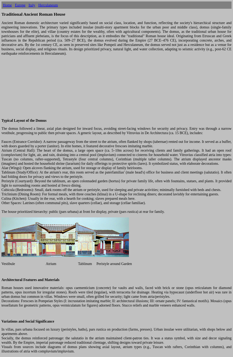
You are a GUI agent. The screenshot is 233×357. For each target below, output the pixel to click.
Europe (20, 5)
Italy (32, 5)
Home (7, 5)
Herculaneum (48, 5)
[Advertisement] (110, 89)
